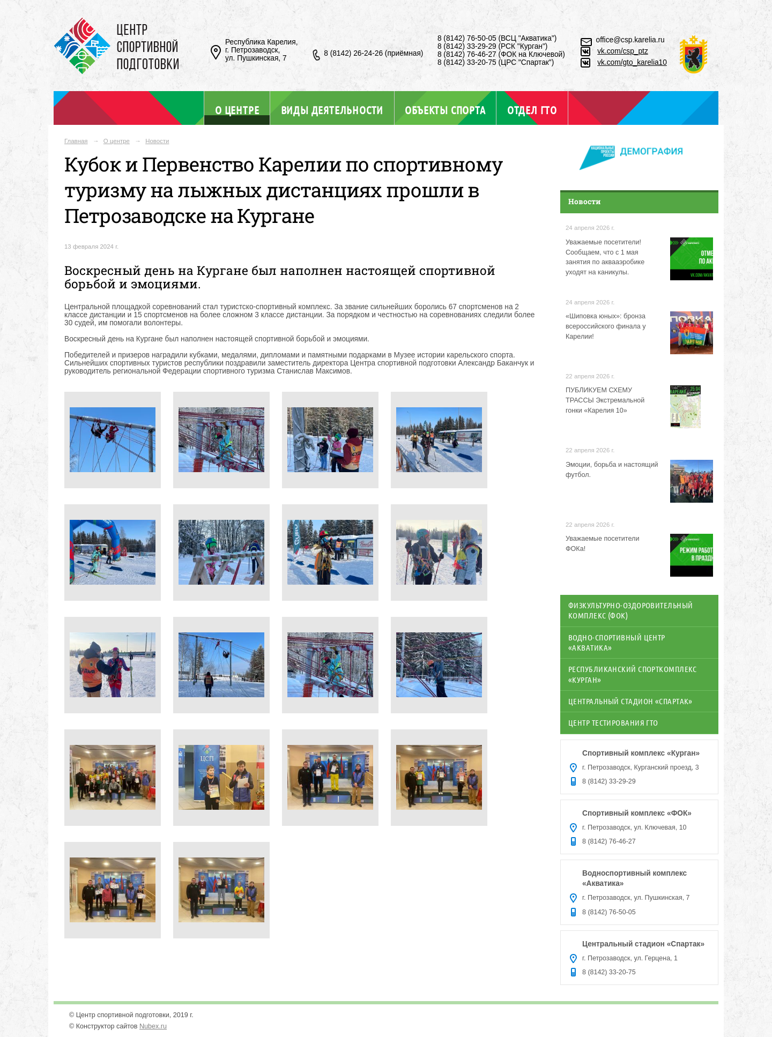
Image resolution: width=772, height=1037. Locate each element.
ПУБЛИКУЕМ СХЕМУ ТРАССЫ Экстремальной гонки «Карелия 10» (605, 400)
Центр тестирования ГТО (613, 722)
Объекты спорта (445, 109)
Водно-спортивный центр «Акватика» (616, 642)
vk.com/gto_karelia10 (632, 62)
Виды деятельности (332, 109)
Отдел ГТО (532, 109)
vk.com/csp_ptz (622, 51)
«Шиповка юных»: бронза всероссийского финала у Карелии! (606, 326)
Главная (76, 141)
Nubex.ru (153, 1026)
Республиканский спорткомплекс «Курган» (632, 674)
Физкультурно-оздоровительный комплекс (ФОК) (630, 610)
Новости (157, 141)
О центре (237, 109)
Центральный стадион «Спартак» (630, 701)
